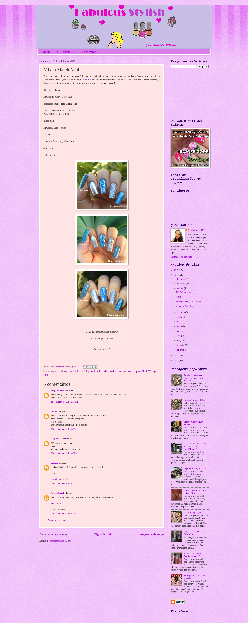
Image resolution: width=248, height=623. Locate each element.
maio (179, 331)
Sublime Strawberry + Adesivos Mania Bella (193, 555)
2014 (176, 275)
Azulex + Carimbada (185, 306)
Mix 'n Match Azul (184, 292)
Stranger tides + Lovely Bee (188, 301)
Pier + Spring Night (192, 512)
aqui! (87, 79)
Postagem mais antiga (151, 534)
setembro (181, 312)
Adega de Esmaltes (59, 390)
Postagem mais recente (53, 534)
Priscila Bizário (58, 493)
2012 (176, 360)
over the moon (129, 371)
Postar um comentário (57, 520)
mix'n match (109, 371)
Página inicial (102, 534)
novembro (181, 283)
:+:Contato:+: (65, 52)
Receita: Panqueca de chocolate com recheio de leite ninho (195, 378)
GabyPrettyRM (61, 367)
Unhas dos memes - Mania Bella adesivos (195, 533)
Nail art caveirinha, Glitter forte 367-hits (195, 491)
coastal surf (73, 371)
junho (179, 326)
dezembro (181, 279)
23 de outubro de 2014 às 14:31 (64, 402)
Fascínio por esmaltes (60, 479)
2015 (176, 270)
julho (179, 322)
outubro (180, 288)
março (180, 340)
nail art (118, 371)
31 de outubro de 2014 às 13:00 (64, 513)
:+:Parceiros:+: (90, 52)
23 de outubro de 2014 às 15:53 (64, 429)
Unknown (55, 411)
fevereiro (181, 345)
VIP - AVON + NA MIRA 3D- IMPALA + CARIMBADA (195, 446)
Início (47, 52)
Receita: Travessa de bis (194, 400)
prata (138, 371)
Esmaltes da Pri (57, 503)
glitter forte (93, 371)
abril (179, 336)
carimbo (63, 371)
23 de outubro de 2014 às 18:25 (64, 453)
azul (57, 371)
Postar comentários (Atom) (59, 541)
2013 (176, 356)
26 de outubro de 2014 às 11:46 (64, 483)
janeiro (180, 350)
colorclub (83, 371)
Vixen (178, 297)
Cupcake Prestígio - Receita (196, 468)
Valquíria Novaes (59, 439)
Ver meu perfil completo (181, 257)
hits (100, 371)
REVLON (146, 371)
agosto (180, 317)
